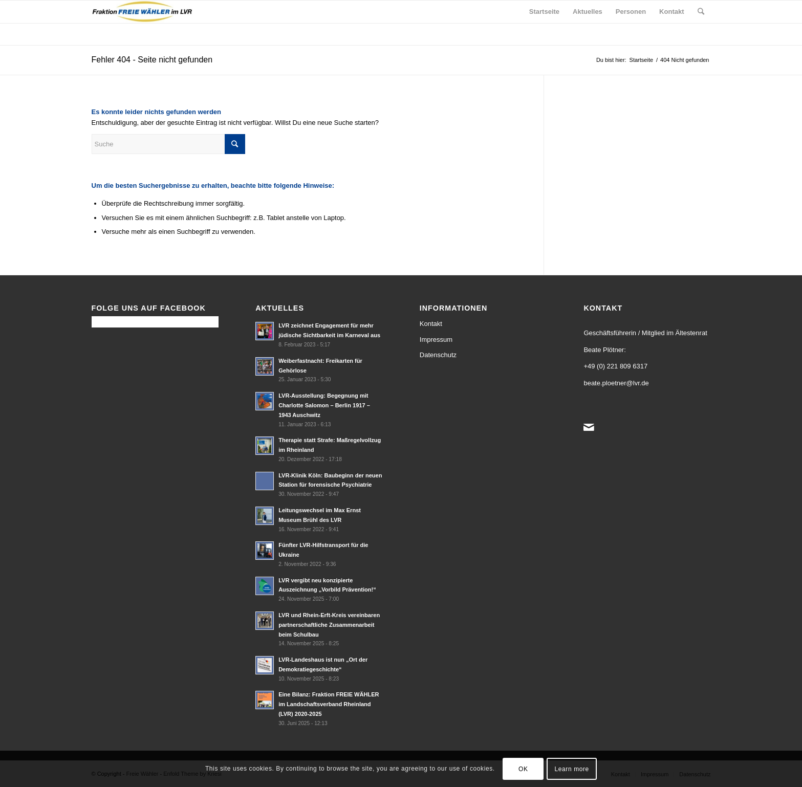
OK (523, 769)
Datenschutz (438, 355)
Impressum (436, 339)
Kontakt (431, 323)
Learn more (572, 769)
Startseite (641, 60)
